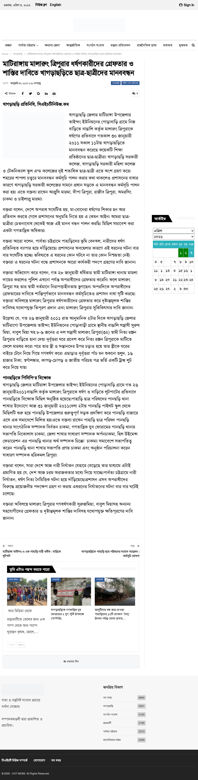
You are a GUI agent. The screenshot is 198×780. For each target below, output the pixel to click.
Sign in (186, 5)
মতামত (167, 45)
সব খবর (107, 697)
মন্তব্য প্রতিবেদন (120, 45)
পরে (21, 644)
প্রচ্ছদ (8, 45)
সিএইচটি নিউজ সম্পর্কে (14, 760)
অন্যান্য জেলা (52, 45)
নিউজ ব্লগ (41, 5)
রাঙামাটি (107, 723)
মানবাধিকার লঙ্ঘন (112, 740)
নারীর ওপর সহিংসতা (130, 83)
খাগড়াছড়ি (115, 83)
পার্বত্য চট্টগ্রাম (26, 45)
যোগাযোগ (39, 760)
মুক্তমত (183, 45)
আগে (11, 644)
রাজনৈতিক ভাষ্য (147, 45)
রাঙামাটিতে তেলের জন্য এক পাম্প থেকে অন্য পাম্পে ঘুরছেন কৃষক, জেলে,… (26, 625)
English (55, 5)
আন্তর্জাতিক (73, 45)
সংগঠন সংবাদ (95, 45)
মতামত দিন (71, 661)
